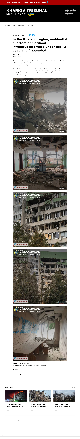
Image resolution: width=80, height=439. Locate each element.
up (2, 435)
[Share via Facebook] (13, 374)
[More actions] (66, 35)
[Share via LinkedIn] (20, 374)
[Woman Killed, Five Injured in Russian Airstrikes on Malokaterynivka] (40, 396)
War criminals (21, 25)
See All (73, 387)
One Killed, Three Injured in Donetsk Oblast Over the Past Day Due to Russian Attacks (62, 405)
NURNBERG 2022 (16, 14)
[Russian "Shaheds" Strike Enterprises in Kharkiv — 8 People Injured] (16, 396)
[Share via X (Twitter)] (17, 374)
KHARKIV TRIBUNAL (26, 11)
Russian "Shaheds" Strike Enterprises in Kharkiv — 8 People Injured (14, 405)
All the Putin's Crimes (10, 25)
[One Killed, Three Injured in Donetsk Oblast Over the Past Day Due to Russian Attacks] (64, 396)
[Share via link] (24, 374)
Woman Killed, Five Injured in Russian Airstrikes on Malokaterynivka (38, 405)
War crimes (30, 25)
